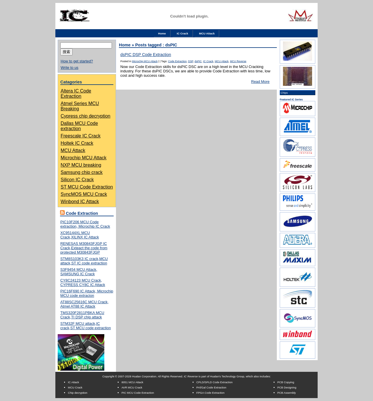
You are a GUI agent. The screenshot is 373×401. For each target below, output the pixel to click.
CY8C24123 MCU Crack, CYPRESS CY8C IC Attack (82, 282)
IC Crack (182, 33)
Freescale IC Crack (81, 135)
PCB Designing (286, 387)
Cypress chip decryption (85, 116)
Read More (260, 81)
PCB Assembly (286, 392)
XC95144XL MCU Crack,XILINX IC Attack (79, 235)
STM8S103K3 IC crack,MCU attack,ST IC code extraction (84, 261)
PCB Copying (285, 382)
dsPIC (198, 61)
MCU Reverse (238, 61)
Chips (284, 92)
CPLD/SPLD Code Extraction (214, 382)
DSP (190, 61)
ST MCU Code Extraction (87, 186)
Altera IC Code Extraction (76, 93)
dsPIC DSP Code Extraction (145, 54)
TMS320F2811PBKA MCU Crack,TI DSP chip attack (82, 315)
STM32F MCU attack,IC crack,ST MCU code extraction (85, 325)
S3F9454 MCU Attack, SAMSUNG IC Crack (78, 271)
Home (162, 33)
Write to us (69, 67)
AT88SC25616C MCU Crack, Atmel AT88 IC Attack (84, 304)
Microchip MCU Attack (83, 157)
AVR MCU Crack (132, 387)
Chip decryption (77, 392)
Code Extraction (177, 61)
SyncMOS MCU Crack (84, 194)
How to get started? (77, 61)
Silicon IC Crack (77, 179)
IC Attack (73, 382)
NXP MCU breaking (81, 165)
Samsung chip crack (82, 172)
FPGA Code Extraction (210, 392)
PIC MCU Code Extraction (138, 392)
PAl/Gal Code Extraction (211, 387)
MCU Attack (206, 33)
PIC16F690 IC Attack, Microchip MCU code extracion (86, 293)
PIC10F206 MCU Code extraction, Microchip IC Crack (85, 224)
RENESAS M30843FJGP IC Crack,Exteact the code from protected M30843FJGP (83, 247)
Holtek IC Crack (77, 143)
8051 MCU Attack (132, 382)
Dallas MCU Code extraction (79, 126)
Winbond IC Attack (80, 201)
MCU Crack (75, 387)
